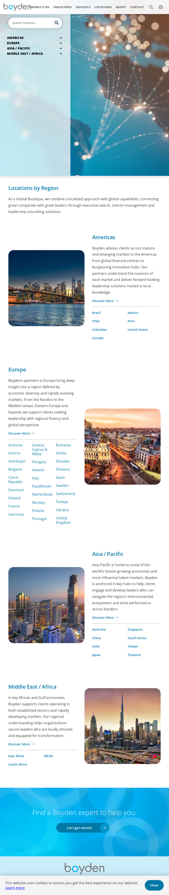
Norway (38, 502)
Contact (137, 7)
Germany (16, 514)
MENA (48, 756)
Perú (131, 321)
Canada (97, 338)
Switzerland (65, 493)
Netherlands (42, 494)
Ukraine (62, 510)
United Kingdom (63, 520)
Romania (63, 445)
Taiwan (133, 646)
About (121, 7)
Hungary (39, 461)
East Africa (16, 756)
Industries (62, 7)
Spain (60, 477)
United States (138, 329)
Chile (96, 321)
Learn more (15, 887)
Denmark (16, 490)
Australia (99, 629)
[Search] (35, 23)
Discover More (103, 301)
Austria (14, 453)
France (14, 506)
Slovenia (63, 469)
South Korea (137, 638)
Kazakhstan (41, 486)
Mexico (133, 313)
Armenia (15, 445)
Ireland (38, 470)
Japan (96, 655)
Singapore (135, 629)
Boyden (17, 7)
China (96, 638)
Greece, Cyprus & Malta (39, 449)
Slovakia (62, 461)
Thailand (134, 655)
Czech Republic (15, 479)
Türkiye (62, 501)
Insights (83, 7)
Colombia (99, 329)
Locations (103, 7)
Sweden (62, 485)
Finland (14, 498)
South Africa (17, 764)
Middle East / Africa (25, 53)
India (96, 646)
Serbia (61, 453)
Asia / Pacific (18, 48)
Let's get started (79, 828)
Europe (13, 43)
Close (154, 885)
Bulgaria (15, 469)
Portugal (39, 518)
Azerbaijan (17, 461)
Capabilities (39, 7)
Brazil (96, 313)
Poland (38, 510)
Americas (15, 38)
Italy (35, 478)
